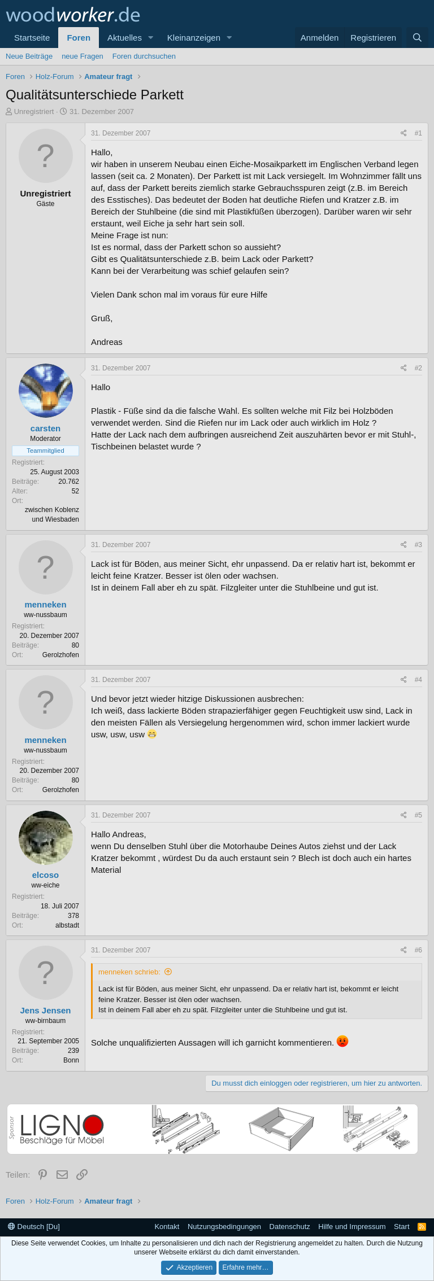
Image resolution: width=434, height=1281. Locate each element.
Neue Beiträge (29, 56)
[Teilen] (404, 133)
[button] (151, 37)
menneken (45, 604)
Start (401, 1226)
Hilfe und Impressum (351, 1226)
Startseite (32, 37)
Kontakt (166, 1226)
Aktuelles (124, 37)
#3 (418, 545)
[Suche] (417, 37)
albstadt (67, 925)
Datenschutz (290, 1226)
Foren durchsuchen (144, 56)
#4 (418, 680)
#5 (418, 815)
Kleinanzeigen (193, 37)
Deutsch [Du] (34, 1226)
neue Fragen (82, 56)
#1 (418, 133)
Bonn (71, 1060)
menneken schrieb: (129, 972)
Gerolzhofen (60, 655)
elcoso (45, 875)
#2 (418, 368)
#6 (418, 950)
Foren (78, 37)
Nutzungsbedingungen (224, 1226)
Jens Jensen (45, 1010)
